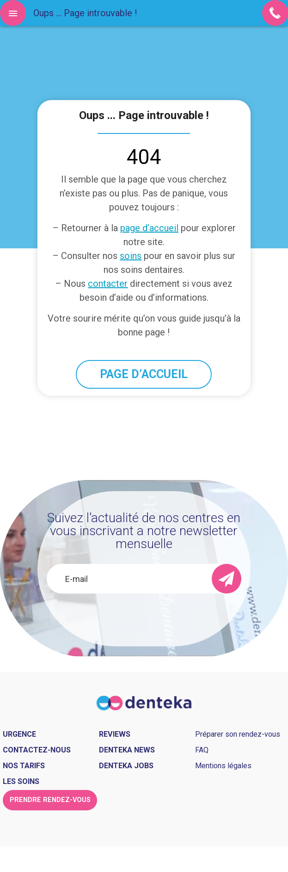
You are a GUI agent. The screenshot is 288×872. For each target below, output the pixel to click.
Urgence (19, 734)
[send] (226, 579)
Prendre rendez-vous (50, 800)
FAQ (201, 750)
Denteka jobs (126, 765)
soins (130, 255)
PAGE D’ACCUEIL (144, 374)
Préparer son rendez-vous (237, 734)
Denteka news (127, 750)
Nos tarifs (24, 765)
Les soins (21, 781)
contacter (108, 283)
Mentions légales (223, 765)
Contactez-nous (37, 750)
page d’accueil (149, 228)
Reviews (114, 734)
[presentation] (144, 618)
